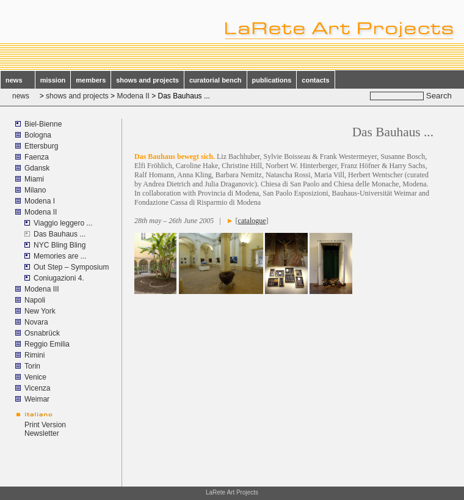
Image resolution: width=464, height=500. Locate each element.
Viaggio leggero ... (63, 223)
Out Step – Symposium (71, 267)
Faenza (36, 157)
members (91, 80)
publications (272, 80)
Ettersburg (41, 146)
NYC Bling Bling (59, 245)
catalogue (252, 220)
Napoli (34, 300)
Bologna (37, 135)
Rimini (34, 355)
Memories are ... (60, 256)
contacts (315, 80)
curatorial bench (215, 80)
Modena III (41, 289)
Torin (32, 366)
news (17, 80)
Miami (34, 179)
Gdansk (36, 168)
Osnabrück (42, 333)
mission (53, 80)
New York (40, 311)
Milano (35, 190)
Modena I (39, 201)
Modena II (133, 96)
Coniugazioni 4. (59, 278)
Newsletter (41, 433)
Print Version (45, 425)
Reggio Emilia (47, 344)
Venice (35, 377)
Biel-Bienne (43, 124)
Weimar (36, 399)
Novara (36, 322)
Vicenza (37, 388)
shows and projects (147, 80)
